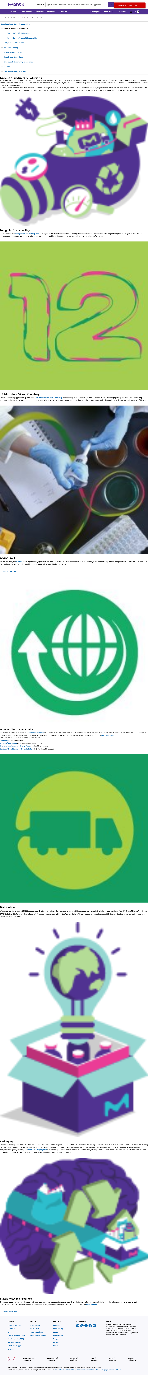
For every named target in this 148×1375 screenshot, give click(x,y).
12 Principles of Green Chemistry (49, 397)
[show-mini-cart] (134, 11)
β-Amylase (4, 740)
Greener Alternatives (35, 733)
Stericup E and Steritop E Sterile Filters (16, 749)
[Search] (111, 4)
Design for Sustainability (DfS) (27, 233)
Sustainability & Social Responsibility (15, 18)
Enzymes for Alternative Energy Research (17, 746)
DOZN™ (19, 562)
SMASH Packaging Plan (37, 1150)
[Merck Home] (16, 4)
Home (1, 18)
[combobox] (74, 4)
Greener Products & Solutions (35, 18)
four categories (107, 735)
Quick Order (121, 12)
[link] (18, 1325)
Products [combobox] (40, 5)
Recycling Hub (91, 1304)
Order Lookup (108, 12)
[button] (94, 12)
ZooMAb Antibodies (8, 743)
